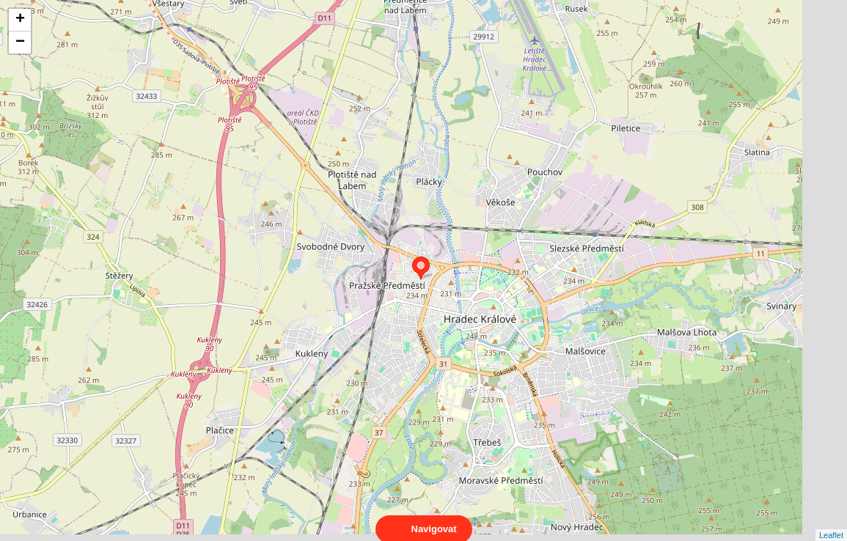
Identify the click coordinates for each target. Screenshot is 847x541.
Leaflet (831, 522)
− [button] (20, 43)
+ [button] (20, 20)
